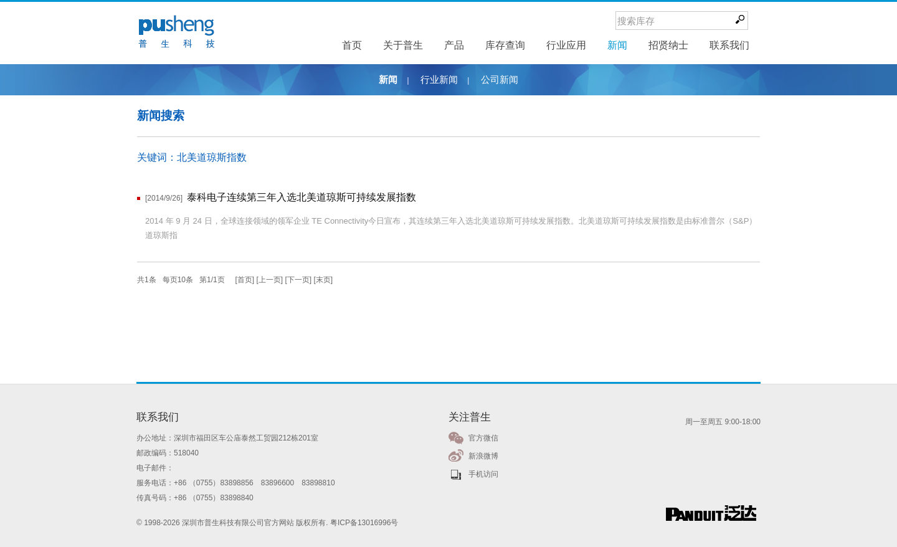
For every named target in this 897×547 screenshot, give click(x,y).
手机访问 (483, 474)
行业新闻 (439, 80)
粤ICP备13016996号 (364, 522)
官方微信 (483, 438)
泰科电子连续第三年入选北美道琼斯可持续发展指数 (301, 197)
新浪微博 (483, 456)
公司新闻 (499, 80)
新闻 (388, 80)
